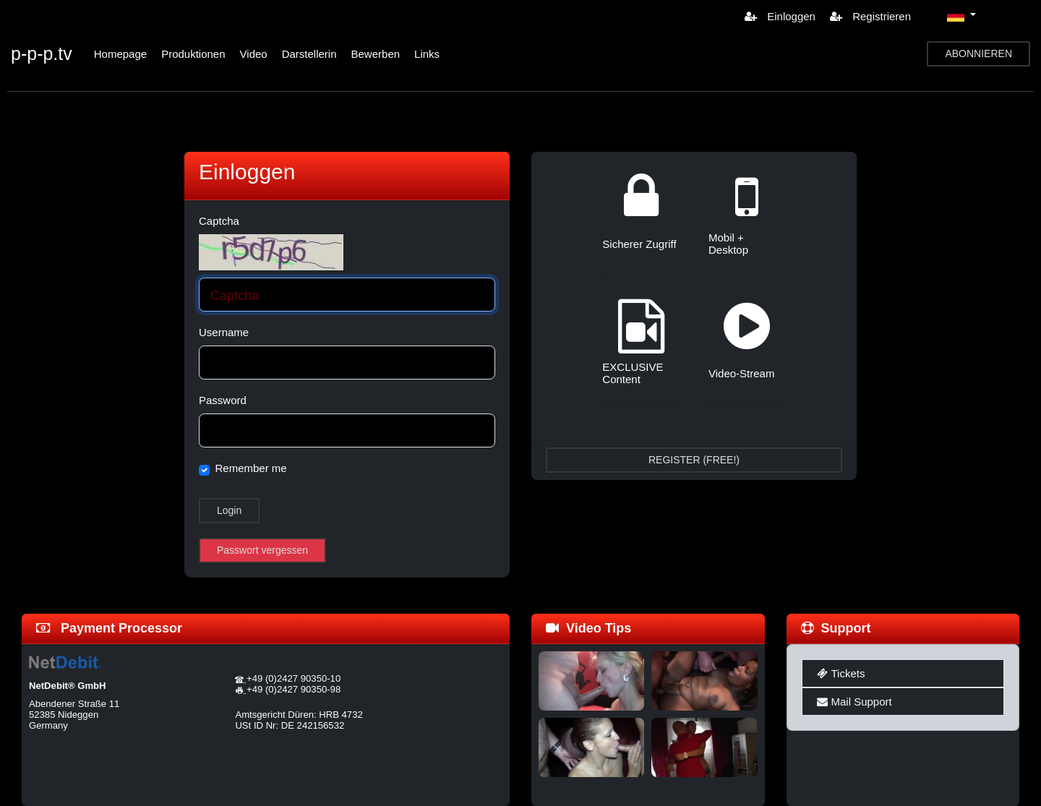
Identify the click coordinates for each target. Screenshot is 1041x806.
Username (224, 332)
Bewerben (375, 54)
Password (223, 400)
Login (229, 510)
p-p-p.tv (41, 53)
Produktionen (193, 54)
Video (253, 54)
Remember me (251, 468)
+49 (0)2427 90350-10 (293, 678)
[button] (961, 16)
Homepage (120, 54)
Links (427, 54)
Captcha (219, 221)
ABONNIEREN (978, 53)
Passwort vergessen (262, 550)
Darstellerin (309, 54)
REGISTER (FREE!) (694, 460)
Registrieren (870, 16)
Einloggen (780, 16)
